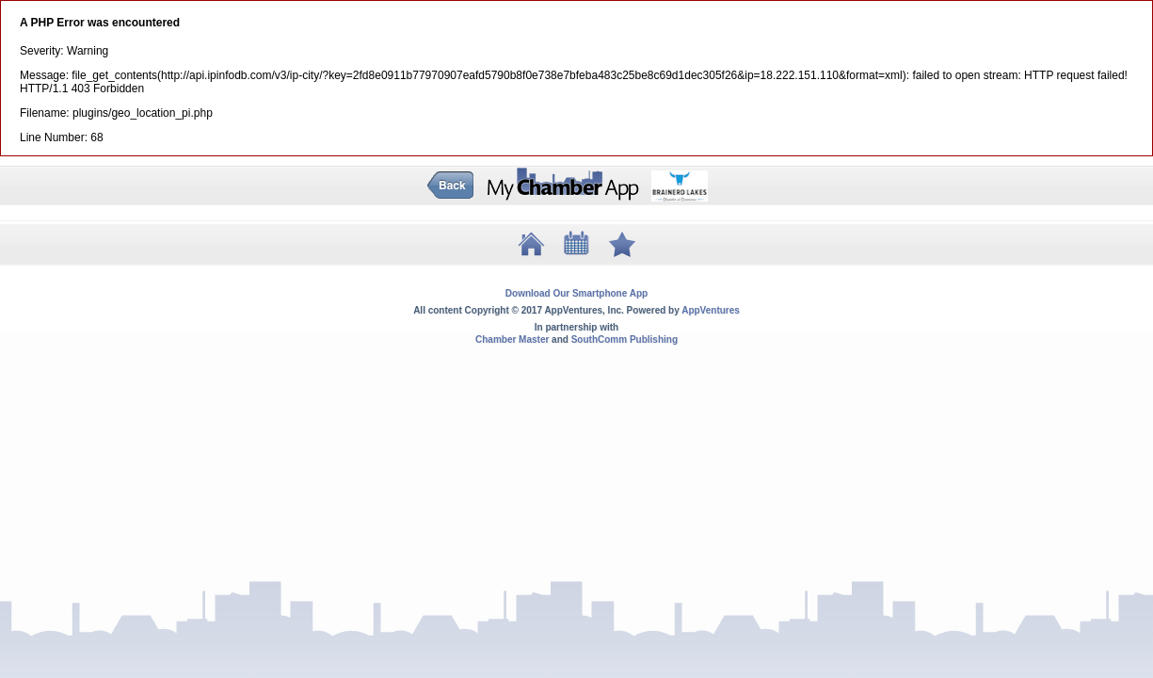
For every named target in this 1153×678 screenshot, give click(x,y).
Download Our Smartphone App (576, 293)
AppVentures (710, 310)
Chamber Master (512, 339)
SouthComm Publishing (624, 339)
